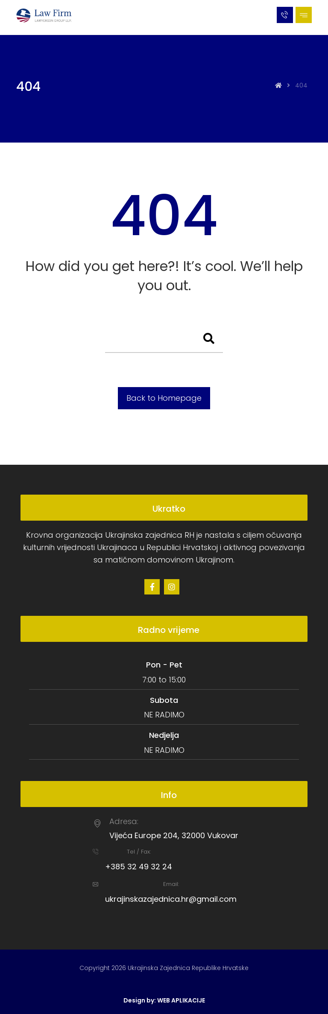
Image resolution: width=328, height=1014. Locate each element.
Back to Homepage (164, 398)
